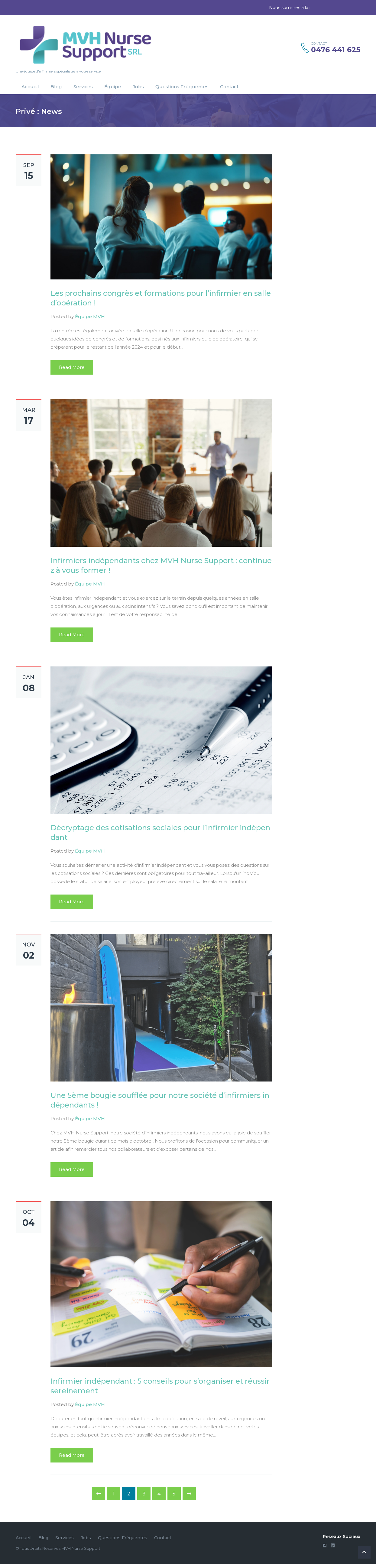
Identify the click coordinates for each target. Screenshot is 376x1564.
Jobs (138, 86)
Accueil (30, 86)
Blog (56, 86)
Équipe (112, 86)
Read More (72, 367)
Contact (229, 86)
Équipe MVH (90, 316)
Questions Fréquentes (182, 86)
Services (83, 86)
